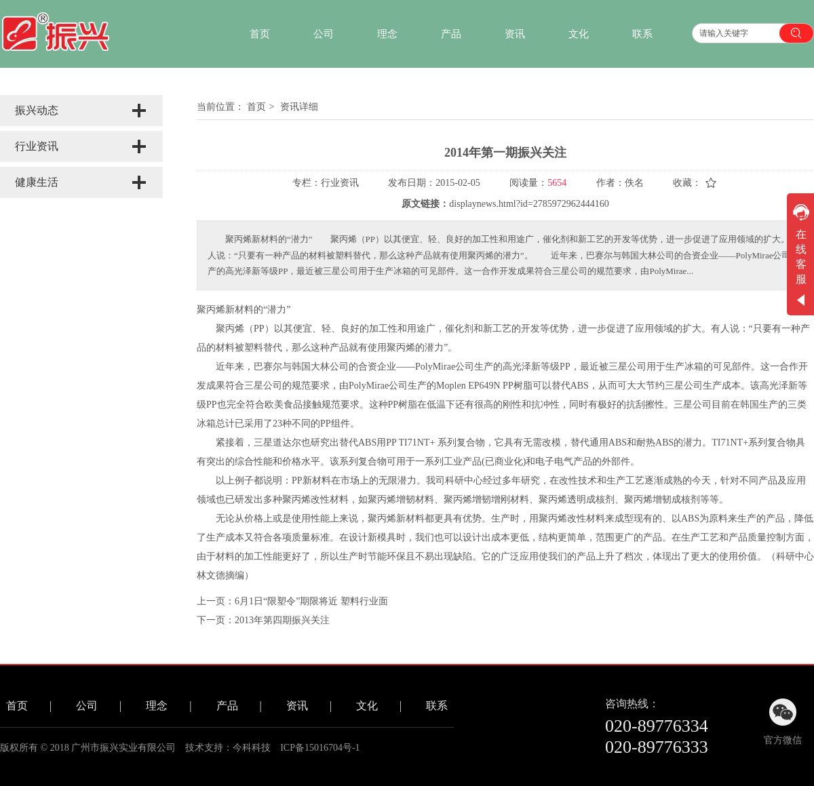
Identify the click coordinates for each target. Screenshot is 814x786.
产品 (227, 705)
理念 (157, 705)
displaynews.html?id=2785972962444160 (528, 204)
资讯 (297, 705)
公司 (87, 705)
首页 (256, 107)
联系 (437, 705)
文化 (367, 705)
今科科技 (252, 748)
